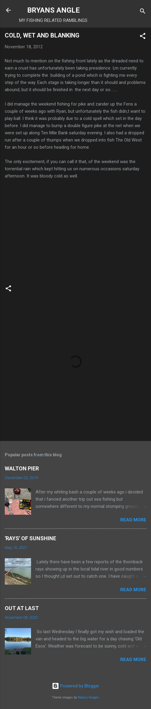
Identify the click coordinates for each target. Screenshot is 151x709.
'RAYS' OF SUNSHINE (30, 538)
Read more (133, 520)
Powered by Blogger (75, 686)
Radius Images (88, 697)
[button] (142, 37)
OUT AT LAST (22, 608)
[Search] (142, 12)
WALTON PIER (22, 468)
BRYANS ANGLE (53, 10)
